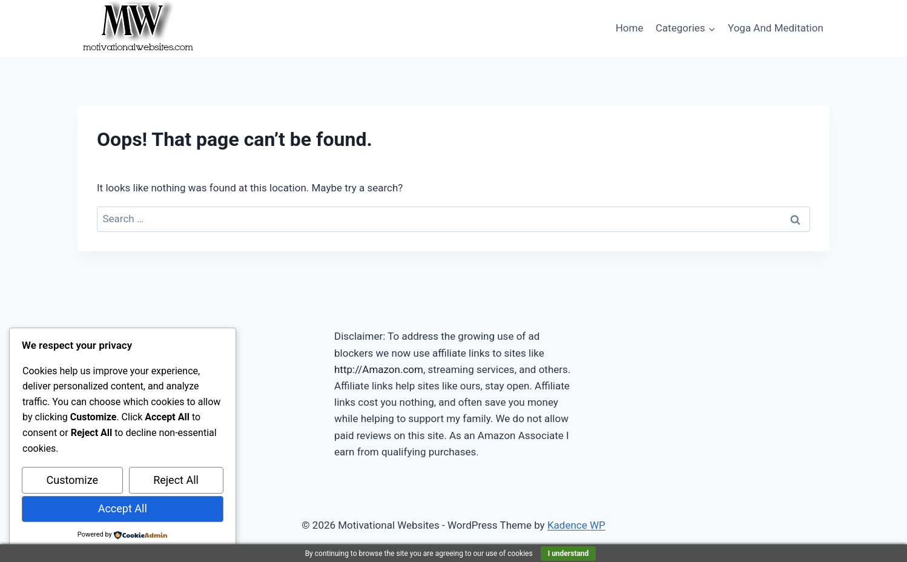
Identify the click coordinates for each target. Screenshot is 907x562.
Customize (72, 480)
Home (630, 28)
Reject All (176, 480)
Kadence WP (576, 525)
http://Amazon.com (378, 369)
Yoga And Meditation (775, 28)
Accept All (122, 508)
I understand (568, 553)
